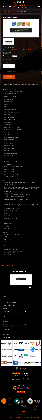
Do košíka (9, 76)
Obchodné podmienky (8, 417)
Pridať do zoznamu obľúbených (10, 72)
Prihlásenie (21, 6)
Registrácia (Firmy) (22, 7)
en (3, 6)
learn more (16, 375)
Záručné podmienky (18, 417)
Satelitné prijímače (15, 11)
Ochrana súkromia (28, 417)
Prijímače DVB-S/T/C (7, 11)
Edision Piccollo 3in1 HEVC (19, 271)
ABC (6, 47)
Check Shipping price (7, 59)
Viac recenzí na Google (21, 411)
